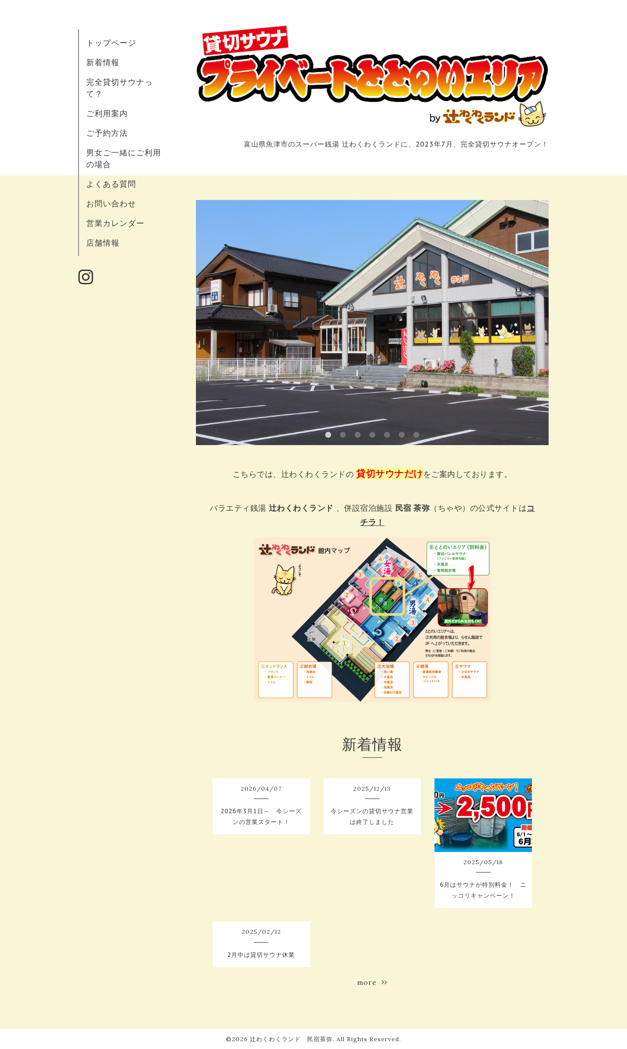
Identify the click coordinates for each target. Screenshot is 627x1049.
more (372, 982)
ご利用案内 (107, 113)
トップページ (111, 43)
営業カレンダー (115, 223)
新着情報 (103, 62)
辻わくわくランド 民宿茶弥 (291, 1039)
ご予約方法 (107, 133)
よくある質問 (111, 184)
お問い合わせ (111, 203)
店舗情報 (103, 243)
